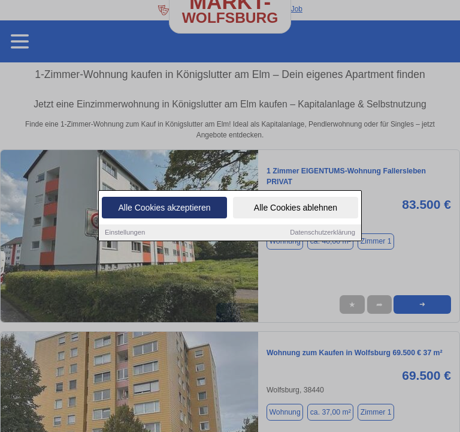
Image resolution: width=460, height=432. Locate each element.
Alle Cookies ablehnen (295, 209)
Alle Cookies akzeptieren (164, 209)
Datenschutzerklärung (322, 233)
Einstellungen (125, 233)
